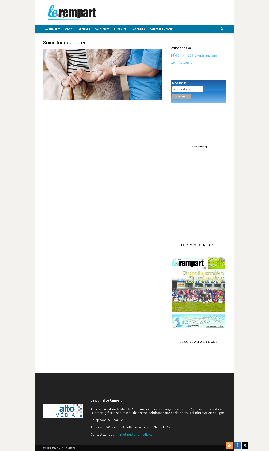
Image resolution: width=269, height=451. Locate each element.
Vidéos (69, 29)
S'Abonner (179, 82)
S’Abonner (138, 29)
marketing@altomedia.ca (134, 434)
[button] (222, 29)
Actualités (52, 29)
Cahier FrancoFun (162, 29)
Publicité (120, 29)
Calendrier (102, 29)
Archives (84, 29)
